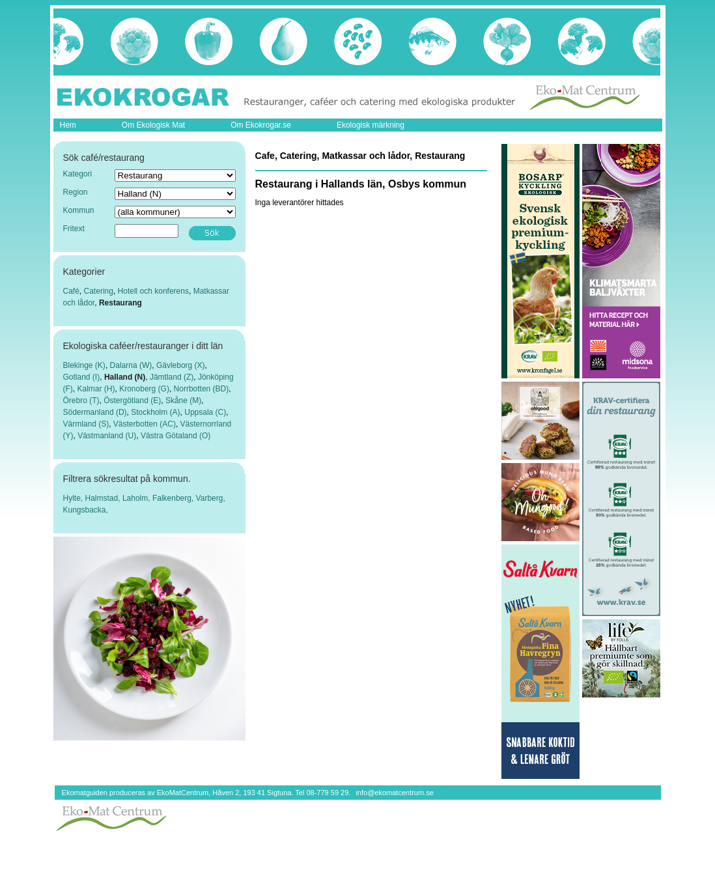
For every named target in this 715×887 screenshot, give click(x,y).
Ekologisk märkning (370, 125)
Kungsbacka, (85, 509)
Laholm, (137, 498)
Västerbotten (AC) (144, 424)
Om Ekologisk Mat (153, 125)
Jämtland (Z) (171, 377)
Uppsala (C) (205, 412)
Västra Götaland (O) (175, 435)
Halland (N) (124, 377)
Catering (98, 291)
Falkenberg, (174, 498)
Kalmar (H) (96, 388)
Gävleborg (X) (180, 365)
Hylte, (74, 498)
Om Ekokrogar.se (261, 125)
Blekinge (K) (84, 365)
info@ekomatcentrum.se (394, 792)
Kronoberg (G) (144, 388)
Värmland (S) (86, 424)
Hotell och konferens (153, 291)
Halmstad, (103, 498)
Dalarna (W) (131, 365)
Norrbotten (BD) (201, 388)
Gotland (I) (81, 377)
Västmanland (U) (106, 435)
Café (71, 291)
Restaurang (120, 302)
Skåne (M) (183, 400)
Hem (68, 125)
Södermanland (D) (95, 412)
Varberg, (210, 498)
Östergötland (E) (132, 400)
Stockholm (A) (155, 412)
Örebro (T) (81, 400)
